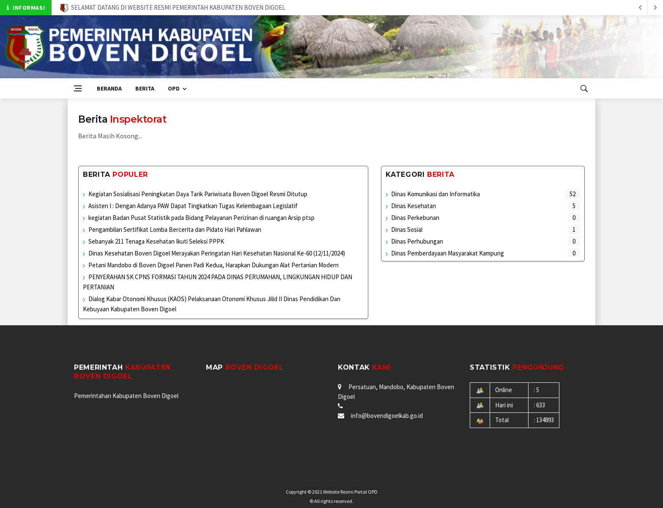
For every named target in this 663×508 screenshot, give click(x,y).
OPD (174, 88)
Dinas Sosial (406, 229)
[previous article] (655, 7)
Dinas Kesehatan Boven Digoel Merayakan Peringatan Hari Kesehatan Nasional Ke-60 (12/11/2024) (216, 253)
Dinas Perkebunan (415, 218)
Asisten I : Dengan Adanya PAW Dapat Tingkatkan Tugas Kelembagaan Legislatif (193, 206)
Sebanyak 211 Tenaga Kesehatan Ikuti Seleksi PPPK (156, 241)
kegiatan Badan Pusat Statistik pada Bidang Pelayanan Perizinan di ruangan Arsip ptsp (201, 218)
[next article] (640, 7)
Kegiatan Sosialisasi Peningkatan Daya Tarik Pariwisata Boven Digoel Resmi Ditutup (197, 194)
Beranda (109, 88)
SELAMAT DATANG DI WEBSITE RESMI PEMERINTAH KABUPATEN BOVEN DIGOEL (172, 7)
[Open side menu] (78, 88)
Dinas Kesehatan (413, 206)
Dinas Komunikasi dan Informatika (435, 194)
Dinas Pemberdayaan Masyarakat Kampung (447, 253)
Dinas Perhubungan (417, 241)
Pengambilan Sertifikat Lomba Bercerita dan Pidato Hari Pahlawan (174, 229)
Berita (144, 88)
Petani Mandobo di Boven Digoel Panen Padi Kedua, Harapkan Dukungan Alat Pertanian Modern (213, 265)
